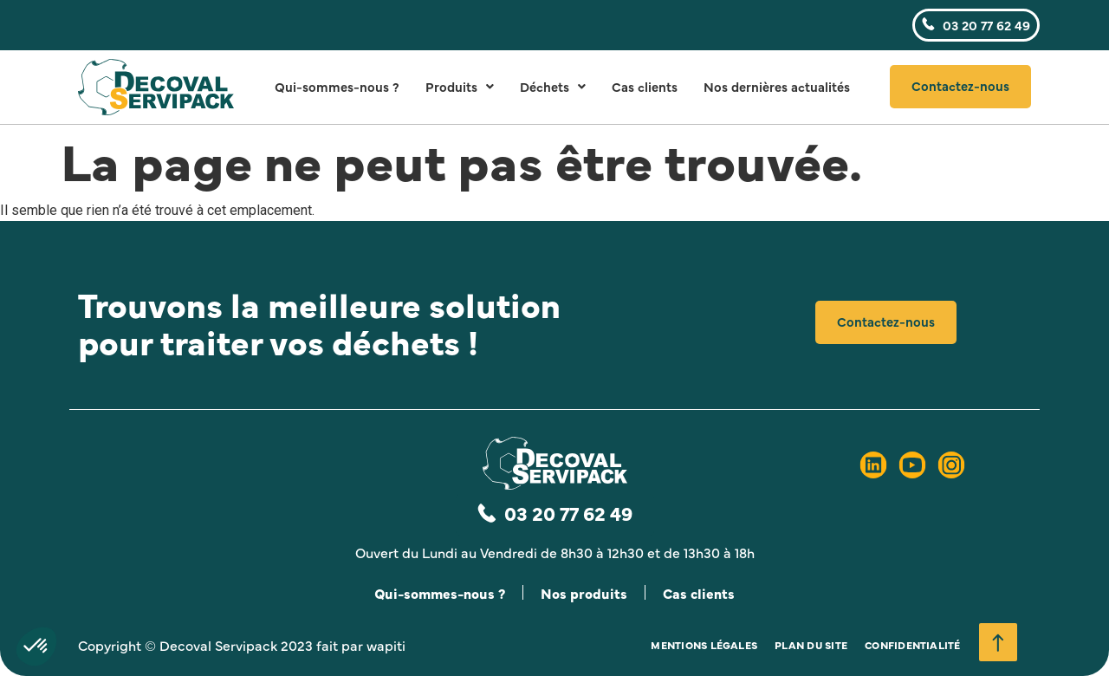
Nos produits (584, 592)
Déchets (553, 86)
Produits (459, 86)
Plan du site (811, 645)
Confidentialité (913, 645)
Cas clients (645, 86)
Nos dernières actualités (777, 86)
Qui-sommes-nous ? (337, 86)
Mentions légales (704, 645)
